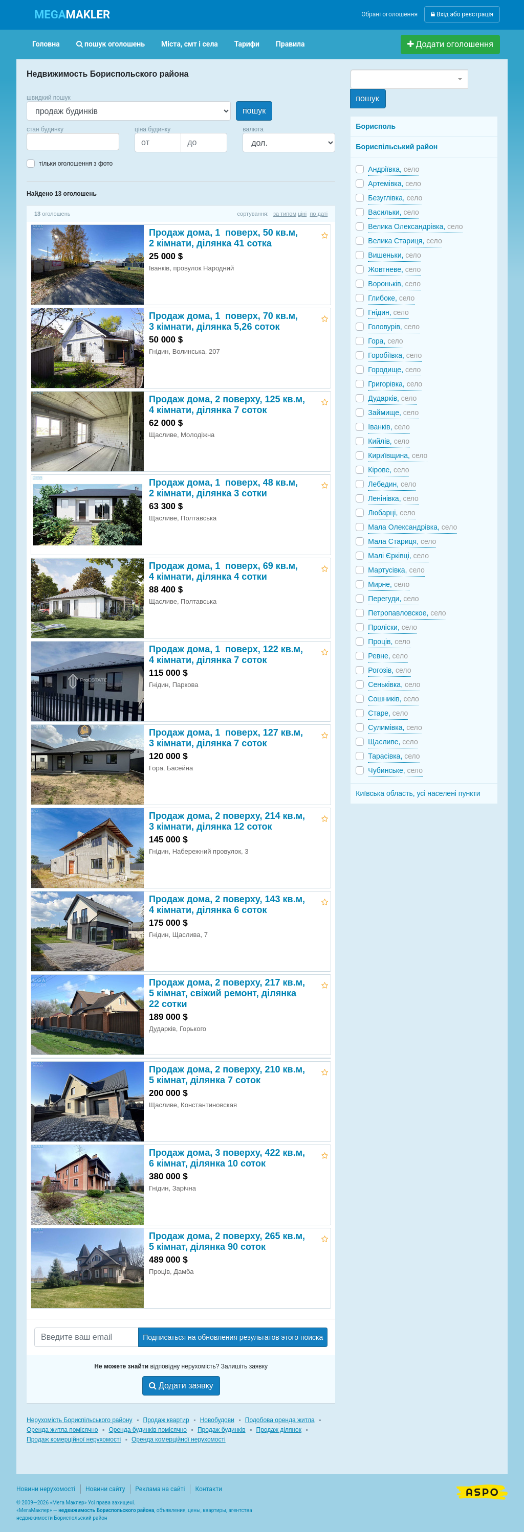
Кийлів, (388, 441)
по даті (319, 214)
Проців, (389, 641)
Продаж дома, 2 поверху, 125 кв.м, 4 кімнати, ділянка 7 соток (227, 404)
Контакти (208, 1489)
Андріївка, (393, 169)
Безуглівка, (395, 198)
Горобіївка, (395, 355)
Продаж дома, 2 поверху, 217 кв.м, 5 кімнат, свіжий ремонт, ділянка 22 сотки (227, 993)
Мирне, (388, 584)
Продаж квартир (166, 1420)
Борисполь (376, 126)
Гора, (385, 341)
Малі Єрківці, (398, 556)
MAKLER (72, 14)
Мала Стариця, (402, 541)
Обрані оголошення (389, 14)
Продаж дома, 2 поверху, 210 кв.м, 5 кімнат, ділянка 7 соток (227, 1074)
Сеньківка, (394, 684)
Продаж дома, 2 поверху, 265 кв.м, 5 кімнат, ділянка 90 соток (227, 1241)
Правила (290, 44)
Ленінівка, (393, 498)
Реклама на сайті (160, 1489)
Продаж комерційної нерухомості (74, 1439)
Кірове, (388, 470)
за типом (284, 214)
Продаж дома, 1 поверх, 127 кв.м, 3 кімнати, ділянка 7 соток (226, 737)
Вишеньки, (394, 255)
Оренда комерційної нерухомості (179, 1439)
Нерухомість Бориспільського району (80, 1420)
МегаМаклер (34, 1510)
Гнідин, (388, 312)
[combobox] (73, 141)
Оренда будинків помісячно (147, 1429)
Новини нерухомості (45, 1489)
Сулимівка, (395, 727)
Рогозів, (389, 670)
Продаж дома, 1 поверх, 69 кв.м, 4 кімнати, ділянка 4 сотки (223, 571)
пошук (254, 110)
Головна (46, 44)
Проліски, (392, 627)
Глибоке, (391, 298)
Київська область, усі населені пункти (418, 793)
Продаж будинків (222, 1429)
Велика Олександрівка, (415, 226)
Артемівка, (394, 183)
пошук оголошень (110, 44)
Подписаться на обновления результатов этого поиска (233, 1337)
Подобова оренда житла (280, 1420)
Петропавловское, (407, 613)
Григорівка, (395, 384)
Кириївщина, (397, 455)
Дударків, (392, 398)
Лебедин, (392, 484)
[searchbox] (45, 141)
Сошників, (393, 699)
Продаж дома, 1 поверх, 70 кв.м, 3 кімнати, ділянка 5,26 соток (223, 321)
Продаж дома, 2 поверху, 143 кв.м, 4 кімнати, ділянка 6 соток (227, 904)
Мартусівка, (396, 570)
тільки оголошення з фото (76, 163)
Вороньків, (394, 284)
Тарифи (246, 44)
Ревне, (388, 656)
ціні (302, 214)
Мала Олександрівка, (412, 527)
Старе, (388, 713)
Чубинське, (395, 770)
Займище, (393, 412)
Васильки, (393, 212)
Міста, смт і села (189, 44)
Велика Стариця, (405, 241)
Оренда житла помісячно (62, 1429)
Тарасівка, (394, 756)
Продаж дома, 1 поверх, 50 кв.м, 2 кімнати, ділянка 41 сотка (223, 237)
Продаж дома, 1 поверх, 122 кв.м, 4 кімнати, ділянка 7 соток (226, 654)
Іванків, (389, 427)
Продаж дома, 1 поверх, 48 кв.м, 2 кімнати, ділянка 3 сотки (223, 487)
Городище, (394, 369)
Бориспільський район (397, 147)
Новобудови (217, 1420)
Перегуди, (393, 598)
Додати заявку (181, 1385)
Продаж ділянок (278, 1429)
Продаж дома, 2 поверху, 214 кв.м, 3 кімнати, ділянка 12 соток (227, 821)
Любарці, (391, 513)
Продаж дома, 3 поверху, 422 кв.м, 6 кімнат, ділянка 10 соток (227, 1158)
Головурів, (394, 327)
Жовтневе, (394, 269)
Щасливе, (393, 742)
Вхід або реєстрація (462, 14)
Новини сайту (105, 1489)
